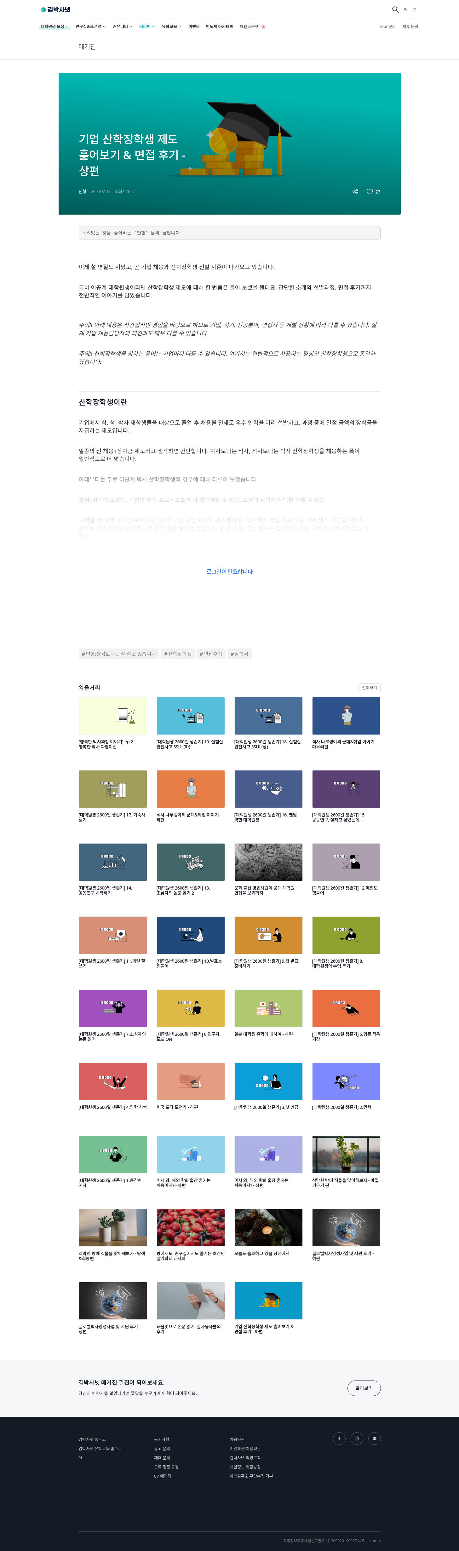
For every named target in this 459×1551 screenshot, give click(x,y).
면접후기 (213, 653)
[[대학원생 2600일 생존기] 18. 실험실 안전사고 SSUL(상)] (268, 727)
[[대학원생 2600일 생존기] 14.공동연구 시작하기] (113, 873)
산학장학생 (180, 653)
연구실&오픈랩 (91, 26)
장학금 (241, 653)
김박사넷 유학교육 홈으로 (100, 1448)
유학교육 (172, 26)
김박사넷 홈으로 (92, 1439)
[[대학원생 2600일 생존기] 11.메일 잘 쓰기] (113, 946)
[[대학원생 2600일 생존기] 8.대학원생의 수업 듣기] (346, 946)
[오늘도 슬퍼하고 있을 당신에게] (268, 1239)
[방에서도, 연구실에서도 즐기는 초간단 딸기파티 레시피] (191, 1239)
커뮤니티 (123, 26)
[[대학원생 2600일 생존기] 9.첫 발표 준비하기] (268, 946)
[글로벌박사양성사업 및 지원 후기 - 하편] (346, 1239)
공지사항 (161, 1439)
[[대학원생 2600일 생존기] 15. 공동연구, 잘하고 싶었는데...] (346, 800)
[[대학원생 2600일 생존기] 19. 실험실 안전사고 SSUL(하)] (191, 727)
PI (80, 1458)
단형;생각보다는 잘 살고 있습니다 (121, 653)
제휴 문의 (410, 26)
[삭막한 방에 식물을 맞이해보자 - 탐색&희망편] (113, 1239)
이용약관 (237, 1439)
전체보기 (369, 687)
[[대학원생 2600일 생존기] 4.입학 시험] (113, 1093)
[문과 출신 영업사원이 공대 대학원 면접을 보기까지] (268, 873)
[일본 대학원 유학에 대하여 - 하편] (268, 1020)
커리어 (147, 26)
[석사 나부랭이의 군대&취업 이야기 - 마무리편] (346, 727)
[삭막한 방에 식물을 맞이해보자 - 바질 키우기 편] (346, 1166)
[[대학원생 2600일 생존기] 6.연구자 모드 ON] (191, 1020)
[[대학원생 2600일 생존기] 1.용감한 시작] (113, 1166)
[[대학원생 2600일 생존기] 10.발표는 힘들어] (191, 946)
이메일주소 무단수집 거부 (251, 1476)
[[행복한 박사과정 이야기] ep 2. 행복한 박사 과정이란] (113, 727)
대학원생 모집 (55, 26)
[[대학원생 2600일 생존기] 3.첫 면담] (268, 1093)
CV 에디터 (162, 1476)
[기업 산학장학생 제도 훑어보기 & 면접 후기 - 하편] (268, 1312)
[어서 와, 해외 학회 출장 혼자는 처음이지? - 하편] (191, 1166)
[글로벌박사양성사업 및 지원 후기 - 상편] (113, 1312)
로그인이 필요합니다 (229, 571)
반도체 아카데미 (219, 26)
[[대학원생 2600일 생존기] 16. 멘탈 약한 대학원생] (268, 800)
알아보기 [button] (364, 1388)
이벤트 (194, 26)
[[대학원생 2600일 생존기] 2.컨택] (346, 1093)
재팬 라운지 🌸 (253, 26)
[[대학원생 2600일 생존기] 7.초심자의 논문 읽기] (113, 1020)
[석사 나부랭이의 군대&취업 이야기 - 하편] (191, 800)
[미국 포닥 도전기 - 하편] (191, 1093)
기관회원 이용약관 (245, 1448)
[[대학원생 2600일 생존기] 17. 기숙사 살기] (113, 800)
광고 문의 (388, 26)
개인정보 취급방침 (245, 1467)
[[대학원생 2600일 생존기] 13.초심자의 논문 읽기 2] (191, 873)
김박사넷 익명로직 (245, 1458)
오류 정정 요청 (166, 1467)
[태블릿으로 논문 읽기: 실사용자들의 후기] (191, 1312)
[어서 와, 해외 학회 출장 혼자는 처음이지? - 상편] (268, 1166)
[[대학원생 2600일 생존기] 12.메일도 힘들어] (346, 873)
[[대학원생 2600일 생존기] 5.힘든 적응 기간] (346, 1020)
